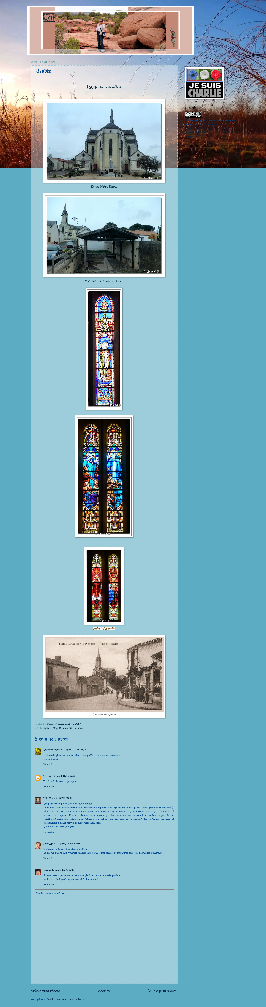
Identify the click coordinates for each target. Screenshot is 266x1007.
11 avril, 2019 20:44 (68, 843)
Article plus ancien (163, 990)
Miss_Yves (50, 843)
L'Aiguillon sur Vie (62, 728)
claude (47, 870)
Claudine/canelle (53, 749)
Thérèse (48, 776)
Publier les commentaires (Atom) (66, 999)
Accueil (104, 990)
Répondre (49, 764)
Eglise (47, 728)
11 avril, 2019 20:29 (60, 798)
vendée (79, 728)
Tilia (46, 798)
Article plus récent (45, 990)
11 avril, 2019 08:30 (75, 749)
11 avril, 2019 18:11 (64, 776)
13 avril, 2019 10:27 (63, 870)
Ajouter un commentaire (50, 893)
